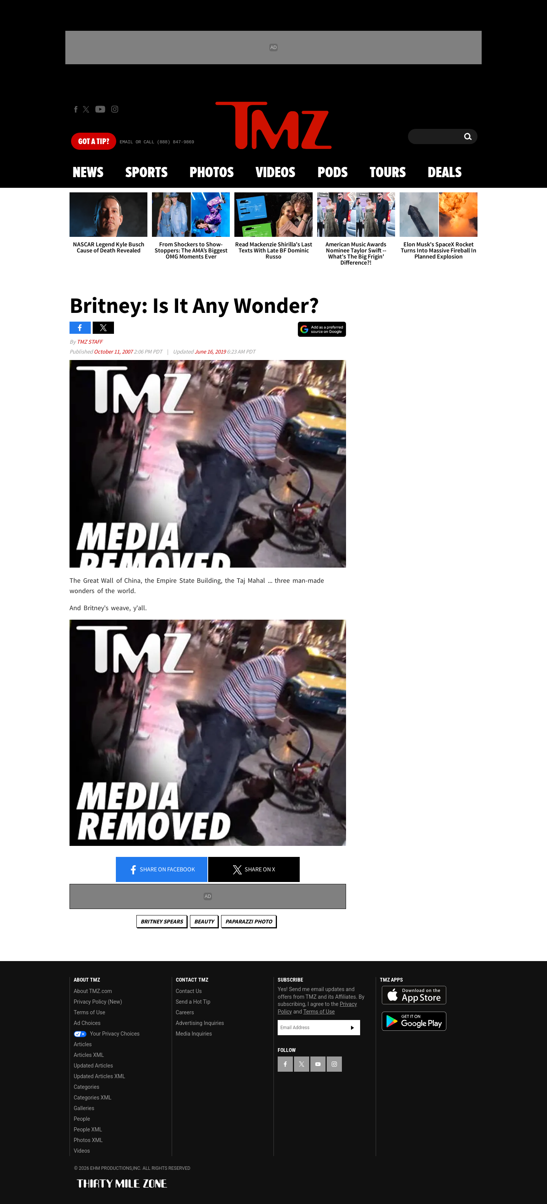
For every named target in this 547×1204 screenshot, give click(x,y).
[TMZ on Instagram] (114, 109)
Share (162, 869)
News (88, 173)
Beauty (204, 921)
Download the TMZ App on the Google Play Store (414, 1021)
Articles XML (89, 1055)
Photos (212, 173)
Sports (146, 173)
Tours (388, 173)
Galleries (84, 1108)
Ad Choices (87, 1023)
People (82, 1119)
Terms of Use (89, 1012)
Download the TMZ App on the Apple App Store (414, 995)
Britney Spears (162, 921)
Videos (275, 173)
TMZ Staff (89, 341)
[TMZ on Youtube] (100, 109)
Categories (86, 1087)
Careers (185, 1012)
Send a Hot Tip (193, 1002)
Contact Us (189, 991)
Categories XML (92, 1098)
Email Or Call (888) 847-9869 (157, 142)
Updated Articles (93, 1066)
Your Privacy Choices (107, 1034)
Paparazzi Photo (248, 921)
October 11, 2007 (114, 351)
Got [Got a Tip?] (93, 142)
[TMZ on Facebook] (76, 109)
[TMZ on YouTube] (318, 1064)
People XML (88, 1129)
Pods (333, 173)
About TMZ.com (93, 991)
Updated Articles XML (99, 1076)
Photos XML (88, 1140)
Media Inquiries (194, 1034)
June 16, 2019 (210, 351)
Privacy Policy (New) (98, 1002)
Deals (445, 173)
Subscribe (352, 1027)
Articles (83, 1044)
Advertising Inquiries (200, 1023)
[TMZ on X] (87, 109)
